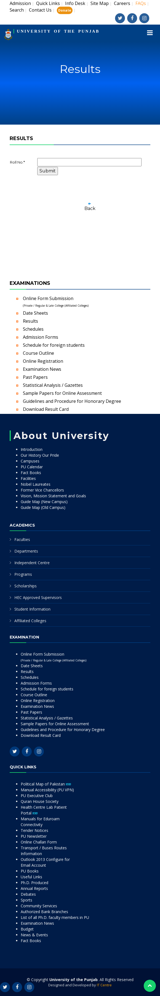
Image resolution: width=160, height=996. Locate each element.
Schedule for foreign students (54, 345)
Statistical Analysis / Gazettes (53, 385)
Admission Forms (40, 337)
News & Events (34, 934)
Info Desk (75, 3)
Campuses (30, 461)
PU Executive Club (37, 795)
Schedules (33, 329)
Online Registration (43, 361)
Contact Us (40, 10)
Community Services (39, 905)
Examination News (42, 369)
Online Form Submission (56, 301)
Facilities (28, 478)
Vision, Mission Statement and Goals (53, 495)
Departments (26, 551)
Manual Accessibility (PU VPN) (47, 789)
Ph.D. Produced (34, 882)
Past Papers (35, 377)
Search (17, 10)
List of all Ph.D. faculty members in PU (55, 917)
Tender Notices (34, 830)
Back (89, 208)
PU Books (30, 871)
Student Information (32, 609)
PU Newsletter (34, 836)
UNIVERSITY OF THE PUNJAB (58, 31)
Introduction (31, 449)
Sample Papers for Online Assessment (62, 393)
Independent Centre (32, 562)
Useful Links (31, 876)
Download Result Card (46, 409)
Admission (20, 3)
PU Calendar (32, 466)
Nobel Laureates (35, 484)
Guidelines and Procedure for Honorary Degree (72, 401)
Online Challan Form (39, 842)
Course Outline (38, 353)
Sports (26, 900)
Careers (122, 3)
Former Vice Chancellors (42, 490)
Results (30, 321)
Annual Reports (34, 888)
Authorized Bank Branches (44, 911)
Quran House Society (39, 801)
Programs (23, 574)
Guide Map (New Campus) (44, 501)
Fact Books (31, 472)
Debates (28, 894)
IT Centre (104, 984)
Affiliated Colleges (30, 620)
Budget (27, 929)
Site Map (99, 3)
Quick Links (48, 3)
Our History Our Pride (40, 455)
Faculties (22, 539)
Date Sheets (35, 313)
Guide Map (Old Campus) (43, 507)
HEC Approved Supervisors (38, 597)
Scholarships (25, 585)
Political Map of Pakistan (46, 784)
